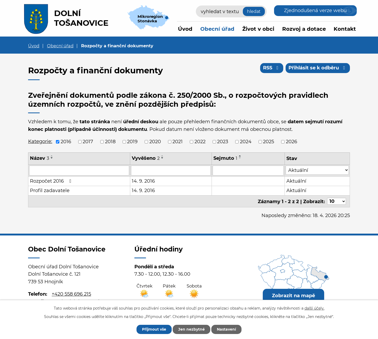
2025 (268, 142)
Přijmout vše (154, 329)
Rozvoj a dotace (304, 29)
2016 (66, 142)
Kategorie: (40, 141)
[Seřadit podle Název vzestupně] (52, 156)
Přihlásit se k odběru (317, 68)
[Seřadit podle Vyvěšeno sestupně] (162, 158)
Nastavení (226, 329)
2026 (291, 142)
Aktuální (296, 181)
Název (39, 158)
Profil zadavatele (50, 190)
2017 (88, 142)
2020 (155, 142)
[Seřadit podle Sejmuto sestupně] (240, 158)
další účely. (314, 308)
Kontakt (345, 29)
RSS (272, 68)
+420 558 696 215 (71, 294)
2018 (110, 142)
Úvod (185, 29)
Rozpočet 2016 (52, 181)
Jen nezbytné (191, 329)
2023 (222, 142)
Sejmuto (225, 158)
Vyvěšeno (146, 158)
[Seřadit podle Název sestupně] (52, 158)
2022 (200, 142)
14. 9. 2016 (143, 181)
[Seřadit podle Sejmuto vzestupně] (240, 156)
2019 (132, 142)
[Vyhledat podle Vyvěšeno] (171, 171)
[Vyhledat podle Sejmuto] (248, 171)
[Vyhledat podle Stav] (317, 170)
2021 (177, 142)
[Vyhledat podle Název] (79, 171)
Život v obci (258, 29)
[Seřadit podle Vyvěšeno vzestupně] (162, 156)
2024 (245, 142)
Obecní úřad (217, 29)
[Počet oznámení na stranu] (336, 201)
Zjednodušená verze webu (315, 10)
